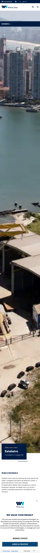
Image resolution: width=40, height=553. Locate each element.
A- (20, 1)
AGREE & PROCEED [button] (20, 544)
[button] (37, 501)
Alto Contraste (16, 1)
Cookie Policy (14, 551)
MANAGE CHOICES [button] (20, 538)
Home (3, 461)
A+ (26, 1)
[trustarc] (34, 551)
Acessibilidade (7, 1)
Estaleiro (12, 461)
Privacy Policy (6, 551)
